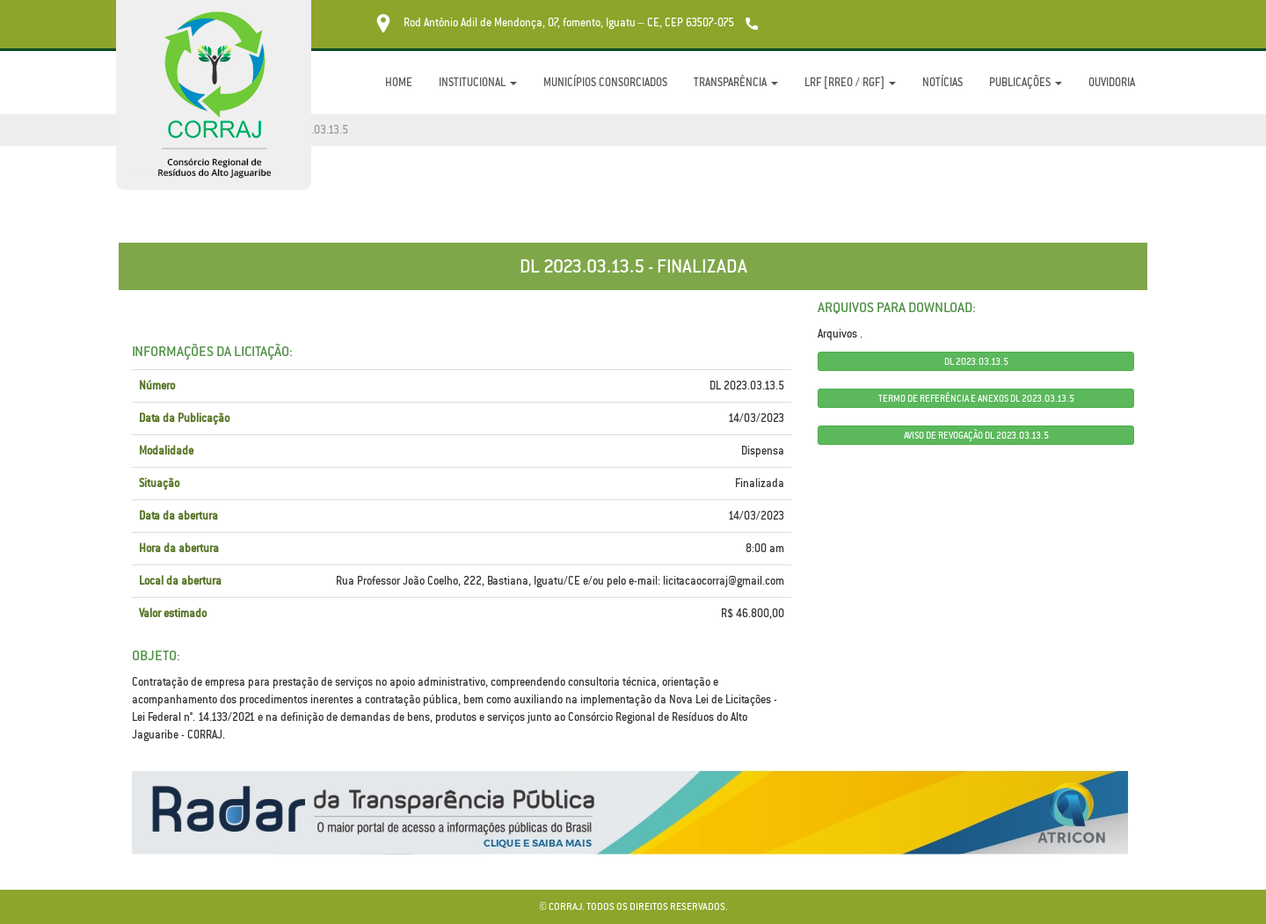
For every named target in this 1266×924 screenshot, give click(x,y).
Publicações (1025, 82)
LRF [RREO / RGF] (850, 82)
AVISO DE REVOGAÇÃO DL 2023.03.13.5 (976, 435)
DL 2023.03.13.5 (976, 361)
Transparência (736, 82)
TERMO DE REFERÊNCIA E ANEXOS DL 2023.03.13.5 (976, 398)
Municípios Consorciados (605, 82)
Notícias (942, 82)
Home (398, 82)
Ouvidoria (1111, 82)
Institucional (478, 82)
